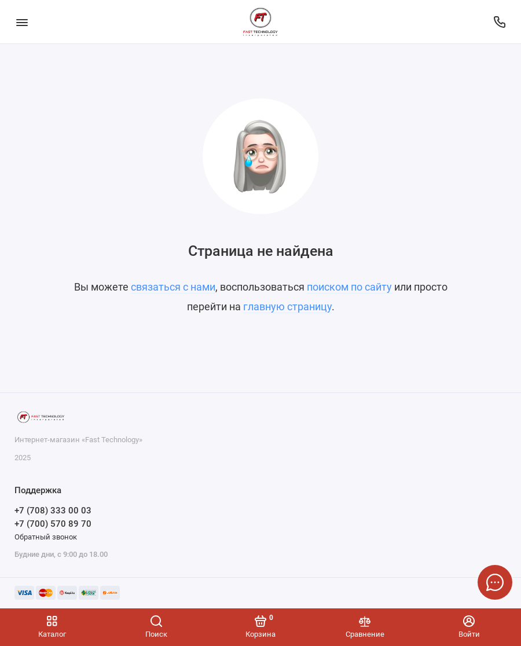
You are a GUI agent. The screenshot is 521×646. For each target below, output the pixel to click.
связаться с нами (173, 287)
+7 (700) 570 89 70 (52, 524)
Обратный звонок (45, 537)
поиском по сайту (349, 287)
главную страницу (287, 306)
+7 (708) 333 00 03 (52, 510)
